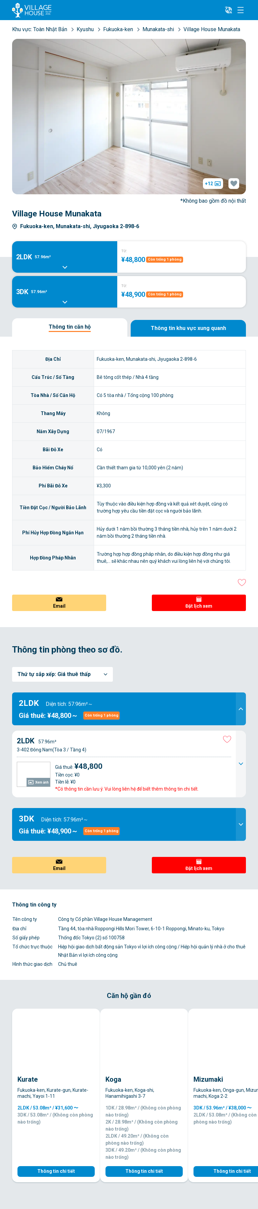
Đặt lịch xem (198, 606)
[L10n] (228, 10)
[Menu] (240, 10)
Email (59, 606)
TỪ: (124, 251)
